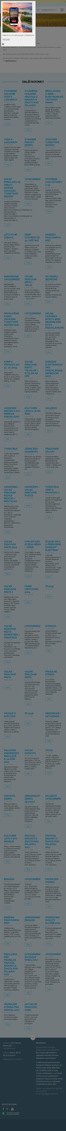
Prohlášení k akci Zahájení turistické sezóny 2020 (12, 319)
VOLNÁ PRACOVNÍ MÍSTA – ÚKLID (31, 281)
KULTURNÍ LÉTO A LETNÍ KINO (33, 411)
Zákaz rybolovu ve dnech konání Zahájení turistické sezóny (12, 188)
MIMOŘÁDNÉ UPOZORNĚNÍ (12, 278)
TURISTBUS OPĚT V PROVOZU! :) (52, 489)
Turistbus (11, 448)
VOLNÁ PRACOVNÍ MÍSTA (31, 674)
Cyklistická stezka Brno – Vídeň (33, 544)
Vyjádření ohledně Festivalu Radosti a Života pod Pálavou (31, 98)
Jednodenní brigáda (32, 919)
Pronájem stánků (51, 880)
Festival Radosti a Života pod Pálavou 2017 (31, 841)
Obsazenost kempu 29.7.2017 (33, 798)
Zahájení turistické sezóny (52, 142)
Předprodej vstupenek (53, 715)
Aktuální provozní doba (31, 1007)
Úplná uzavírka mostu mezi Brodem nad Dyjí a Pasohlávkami (54, 320)
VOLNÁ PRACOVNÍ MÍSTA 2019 (10, 544)
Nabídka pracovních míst (53, 237)
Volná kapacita (30, 752)
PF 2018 (29, 713)
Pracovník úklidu (52, 450)
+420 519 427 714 (29, 10)
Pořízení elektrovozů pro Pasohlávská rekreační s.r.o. (54, 369)
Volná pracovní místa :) (10, 589)
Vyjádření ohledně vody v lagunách (10, 95)
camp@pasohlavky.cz (49, 10)
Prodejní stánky (51, 673)
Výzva (49, 750)
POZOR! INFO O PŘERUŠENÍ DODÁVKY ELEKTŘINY (53, 546)
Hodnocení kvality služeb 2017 (53, 920)
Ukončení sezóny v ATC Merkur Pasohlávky (12, 412)
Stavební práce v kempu (30, 142)
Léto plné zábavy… (10, 236)
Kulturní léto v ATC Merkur (10, 838)
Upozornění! (33, 313)
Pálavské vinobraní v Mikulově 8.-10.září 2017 (11, 756)
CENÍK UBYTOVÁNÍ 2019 (32, 589)
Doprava (50, 626)
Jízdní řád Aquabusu (31, 450)
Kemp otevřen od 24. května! (32, 237)
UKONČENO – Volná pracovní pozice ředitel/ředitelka (12, 494)
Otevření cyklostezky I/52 (54, 182)
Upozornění (32, 879)
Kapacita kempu (9, 797)
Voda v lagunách (10, 141)
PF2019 (49, 586)
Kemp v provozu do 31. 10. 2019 (11, 364)
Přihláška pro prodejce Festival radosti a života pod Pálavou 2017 (11, 964)
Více (7, 124)
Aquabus (51, 408)
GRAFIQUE (19, 1059)
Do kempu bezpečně (51, 278)
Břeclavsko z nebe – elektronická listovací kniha (54, 97)
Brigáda (9, 879)
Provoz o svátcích (10, 715)
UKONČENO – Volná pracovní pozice (32, 491)
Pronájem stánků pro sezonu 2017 (12, 1007)
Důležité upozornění (53, 797)
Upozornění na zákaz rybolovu (32, 957)
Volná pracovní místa (10, 674)
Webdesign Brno (8, 1059)
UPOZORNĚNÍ (32, 179)
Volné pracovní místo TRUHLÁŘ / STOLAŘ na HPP (31, 369)
